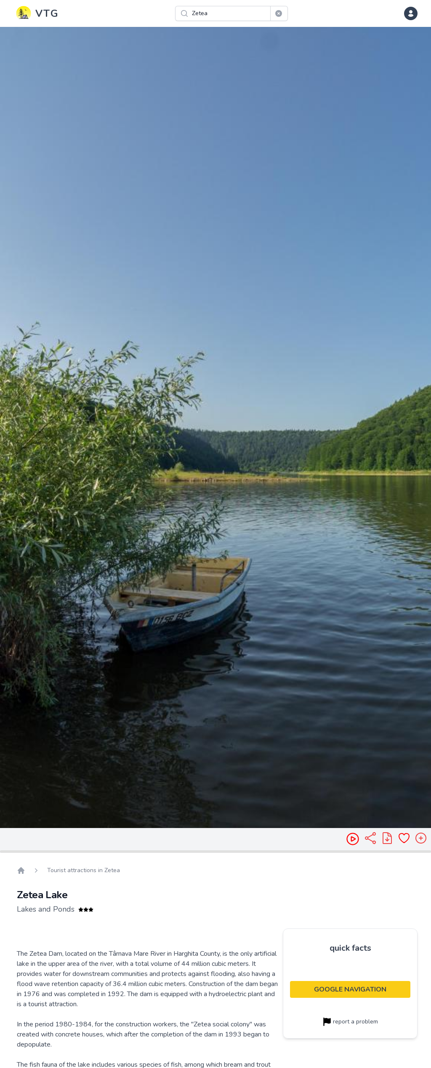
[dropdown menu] (411, 13)
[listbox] (215, 427)
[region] (215, 427)
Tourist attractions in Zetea (83, 870)
